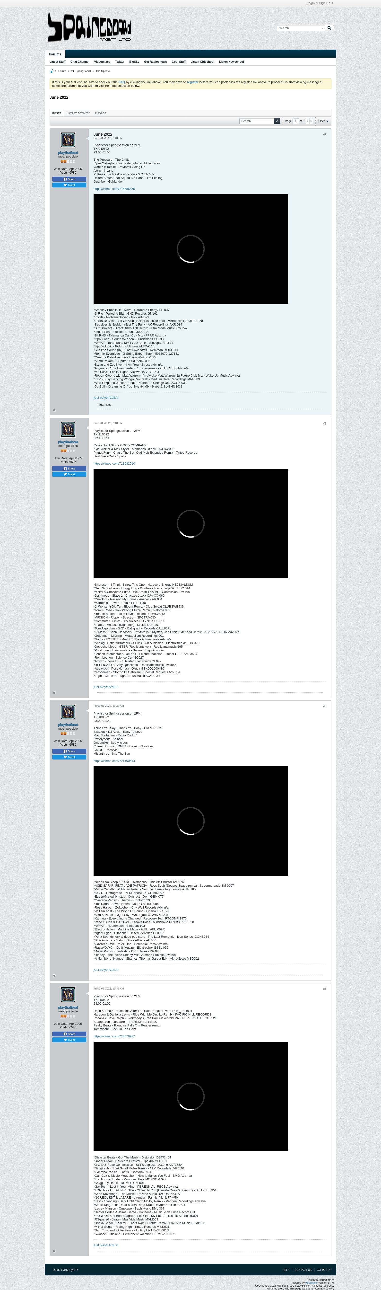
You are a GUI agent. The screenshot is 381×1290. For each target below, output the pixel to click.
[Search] (301, 28)
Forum (62, 71)
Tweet (69, 185)
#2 (324, 423)
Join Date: (61, 169)
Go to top (324, 1269)
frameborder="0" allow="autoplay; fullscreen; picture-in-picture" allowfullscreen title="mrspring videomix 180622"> (191, 821)
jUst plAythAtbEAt (106, 397)
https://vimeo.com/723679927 (114, 1036)
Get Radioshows (155, 61)
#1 (324, 134)
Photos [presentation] (100, 113)
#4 (324, 989)
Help (285, 1269)
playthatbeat (68, 153)
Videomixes (102, 61)
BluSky (134, 61)
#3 (324, 706)
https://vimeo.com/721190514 (114, 761)
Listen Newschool (231, 61)
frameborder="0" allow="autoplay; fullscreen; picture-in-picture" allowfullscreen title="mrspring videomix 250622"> (191, 1096)
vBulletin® (311, 1282)
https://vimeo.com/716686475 (114, 189)
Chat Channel (79, 61)
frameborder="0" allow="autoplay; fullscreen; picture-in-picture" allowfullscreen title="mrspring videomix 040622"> (191, 249)
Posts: (64, 172)
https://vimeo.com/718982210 (114, 463)
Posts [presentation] (56, 113)
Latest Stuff (58, 61)
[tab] (57, 113)
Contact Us (303, 1269)
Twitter (119, 61)
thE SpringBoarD (81, 71)
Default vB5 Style (65, 1270)
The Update (103, 71)
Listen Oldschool (202, 61)
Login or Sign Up (320, 3)
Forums (55, 54)
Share (69, 179)
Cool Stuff (179, 61)
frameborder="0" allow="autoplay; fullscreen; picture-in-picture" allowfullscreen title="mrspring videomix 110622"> (191, 523)
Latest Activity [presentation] (78, 113)
